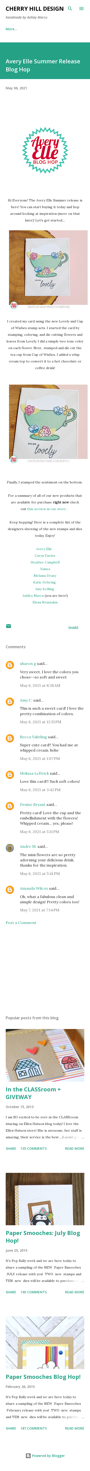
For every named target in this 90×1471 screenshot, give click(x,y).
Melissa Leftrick (34, 773)
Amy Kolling (45, 589)
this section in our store (46, 509)
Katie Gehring (45, 582)
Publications (38, 29)
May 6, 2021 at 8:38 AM (40, 685)
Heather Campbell (45, 562)
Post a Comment (21, 922)
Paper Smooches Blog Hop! (43, 1377)
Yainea (45, 569)
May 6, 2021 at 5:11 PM (39, 831)
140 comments (33, 1292)
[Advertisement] (44, 970)
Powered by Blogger (45, 1455)
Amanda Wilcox (34, 888)
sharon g (28, 663)
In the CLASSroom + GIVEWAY (33, 1093)
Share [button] (73, 627)
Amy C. (26, 700)
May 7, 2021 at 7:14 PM (39, 910)
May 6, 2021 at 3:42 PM (40, 789)
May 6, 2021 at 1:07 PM (40, 758)
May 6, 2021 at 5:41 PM (40, 873)
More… (66, 29)
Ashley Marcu (33, 595)
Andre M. (28, 846)
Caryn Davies (45, 555)
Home (10, 29)
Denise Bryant (33, 804)
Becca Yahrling (33, 736)
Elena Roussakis (45, 602)
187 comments (33, 1428)
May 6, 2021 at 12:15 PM (40, 721)
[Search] (70, 8)
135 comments (33, 1148)
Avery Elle (44, 549)
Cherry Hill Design (35, 8)
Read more (74, 1148)
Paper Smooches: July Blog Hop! (43, 1236)
